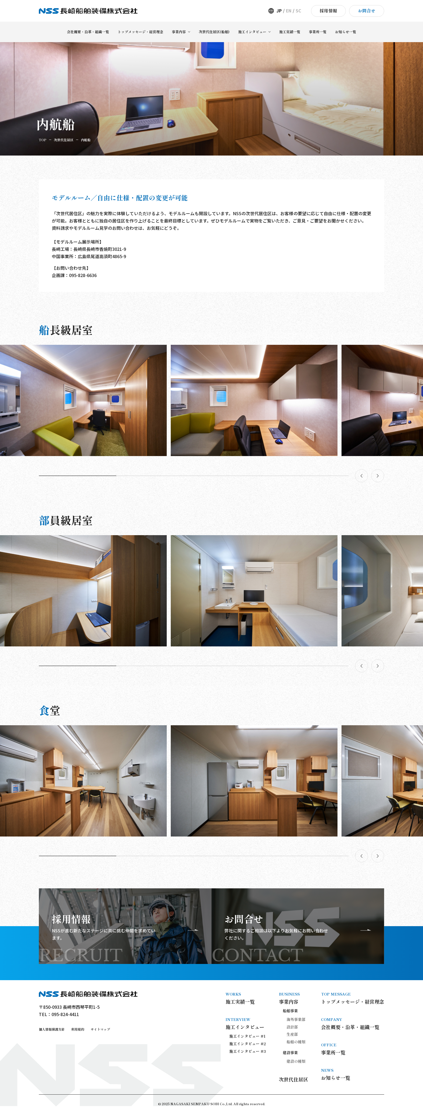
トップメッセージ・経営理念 (352, 998)
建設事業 (290, 1052)
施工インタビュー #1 (247, 1036)
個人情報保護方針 (52, 1029)
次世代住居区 (63, 139)
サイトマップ (100, 1029)
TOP (42, 139)
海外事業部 (295, 1019)
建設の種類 (295, 1061)
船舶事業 (290, 1010)
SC (298, 11)
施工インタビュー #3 (247, 1051)
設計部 (292, 1027)
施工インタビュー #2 (247, 1043)
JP (279, 11)
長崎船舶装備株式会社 (88, 11)
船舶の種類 (295, 1041)
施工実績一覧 (246, 998)
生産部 (292, 1034)
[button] (77, 475)
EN (288, 11)
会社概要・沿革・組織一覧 (352, 1023)
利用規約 (77, 1029)
